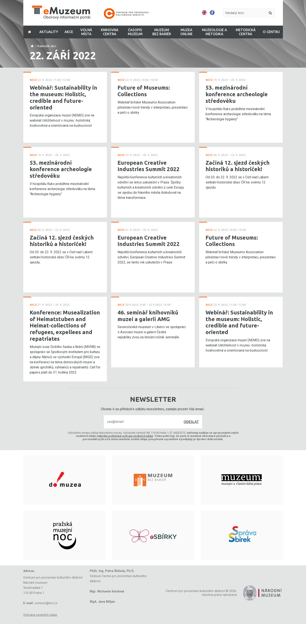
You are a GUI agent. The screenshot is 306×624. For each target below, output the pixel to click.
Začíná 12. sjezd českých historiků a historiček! (62, 240)
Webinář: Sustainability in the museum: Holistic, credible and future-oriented (63, 97)
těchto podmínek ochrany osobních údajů (126, 436)
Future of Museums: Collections (144, 90)
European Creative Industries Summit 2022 (149, 166)
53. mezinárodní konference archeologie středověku (61, 169)
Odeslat (191, 422)
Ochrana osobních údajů (40, 615)
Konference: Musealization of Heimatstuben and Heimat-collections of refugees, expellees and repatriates (65, 325)
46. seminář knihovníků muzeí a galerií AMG (148, 315)
